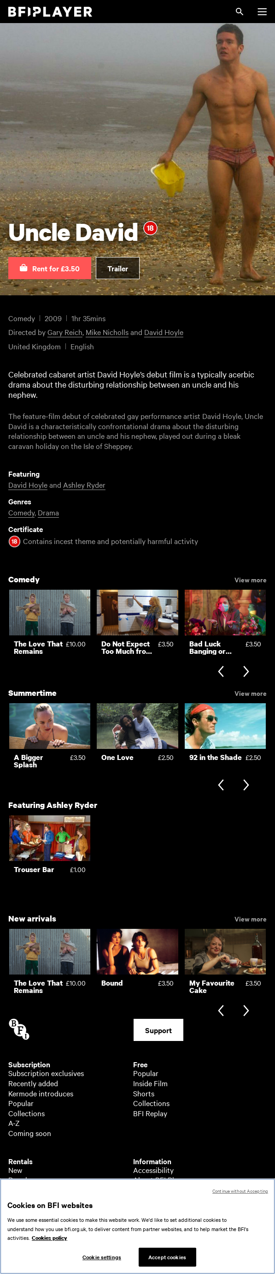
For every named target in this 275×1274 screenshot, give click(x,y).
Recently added (33, 1083)
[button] (49, 268)
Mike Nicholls (107, 332)
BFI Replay (150, 1113)
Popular (21, 1103)
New (15, 1170)
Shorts (143, 1093)
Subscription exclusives (46, 1073)
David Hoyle (163, 332)
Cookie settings (101, 1261)
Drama (48, 512)
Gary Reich (64, 332)
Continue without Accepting (240, 1195)
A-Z (14, 1123)
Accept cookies (167, 1261)
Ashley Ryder (84, 484)
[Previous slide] (221, 672)
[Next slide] (246, 672)
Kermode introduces (40, 1093)
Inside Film (150, 1083)
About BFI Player (160, 1179)
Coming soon (29, 1133)
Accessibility (153, 1170)
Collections (26, 1113)
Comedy (21, 512)
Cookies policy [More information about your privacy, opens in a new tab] (49, 1242)
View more (250, 579)
